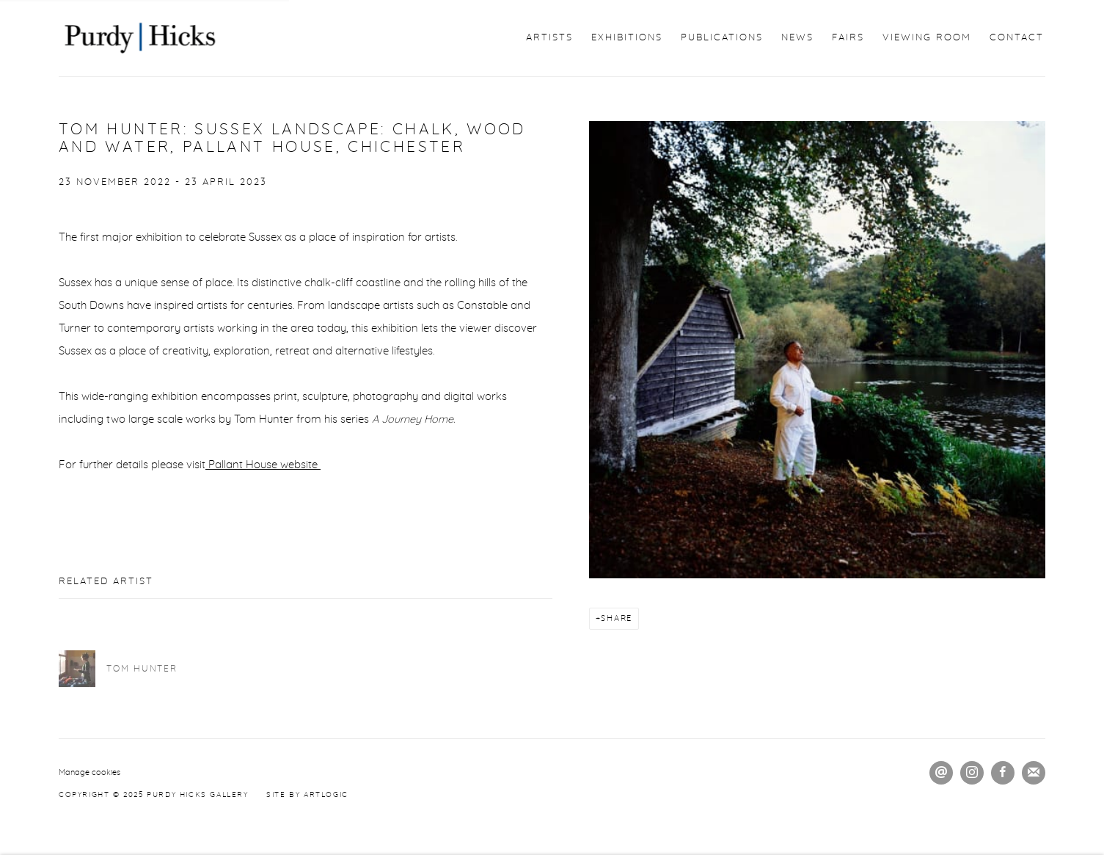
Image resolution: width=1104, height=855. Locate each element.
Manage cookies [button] (89, 772)
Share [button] (616, 618)
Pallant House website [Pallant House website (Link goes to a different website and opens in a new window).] (263, 464)
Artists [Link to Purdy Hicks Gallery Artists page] (549, 38)
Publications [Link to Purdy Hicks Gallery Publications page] (722, 38)
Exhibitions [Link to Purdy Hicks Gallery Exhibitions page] (626, 38)
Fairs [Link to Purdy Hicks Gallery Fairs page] (848, 38)
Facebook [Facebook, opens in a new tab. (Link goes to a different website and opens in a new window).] (1003, 773)
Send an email (941, 773)
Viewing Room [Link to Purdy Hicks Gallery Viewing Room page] (926, 38)
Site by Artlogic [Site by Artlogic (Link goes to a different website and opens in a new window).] (307, 794)
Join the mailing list (1033, 773)
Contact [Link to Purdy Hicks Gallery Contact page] (1017, 38)
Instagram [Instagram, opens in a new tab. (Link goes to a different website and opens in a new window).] (972, 773)
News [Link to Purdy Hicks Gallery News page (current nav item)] (797, 38)
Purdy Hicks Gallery (139, 38)
